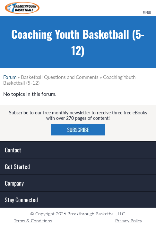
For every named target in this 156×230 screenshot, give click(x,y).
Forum (9, 77)
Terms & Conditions (33, 220)
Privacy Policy (128, 220)
